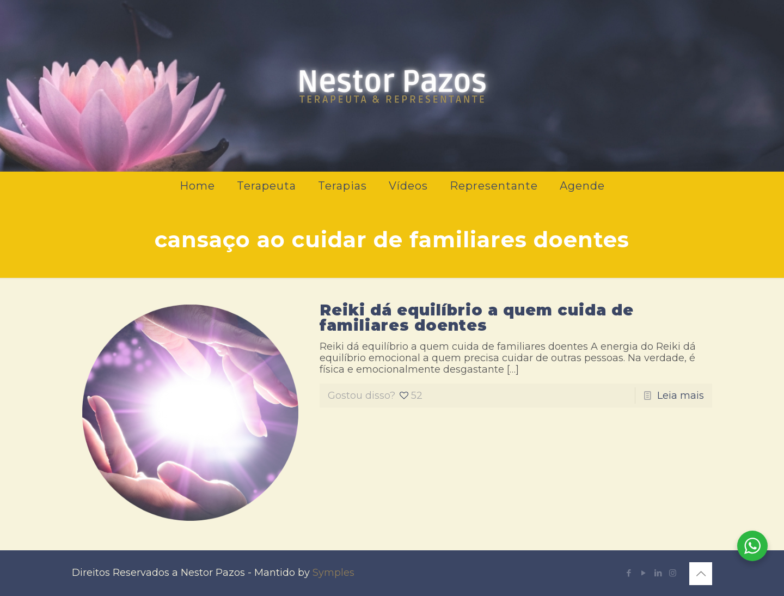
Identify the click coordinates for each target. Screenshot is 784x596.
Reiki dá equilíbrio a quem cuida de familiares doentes (477, 318)
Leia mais (680, 396)
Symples (333, 573)
